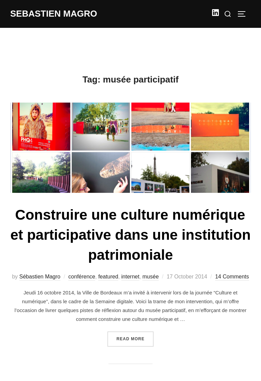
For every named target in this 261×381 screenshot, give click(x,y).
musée (150, 276)
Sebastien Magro (53, 13)
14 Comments (232, 276)
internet (130, 276)
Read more (135, 338)
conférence (81, 276)
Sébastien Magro (39, 276)
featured (108, 276)
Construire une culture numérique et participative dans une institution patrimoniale (130, 235)
